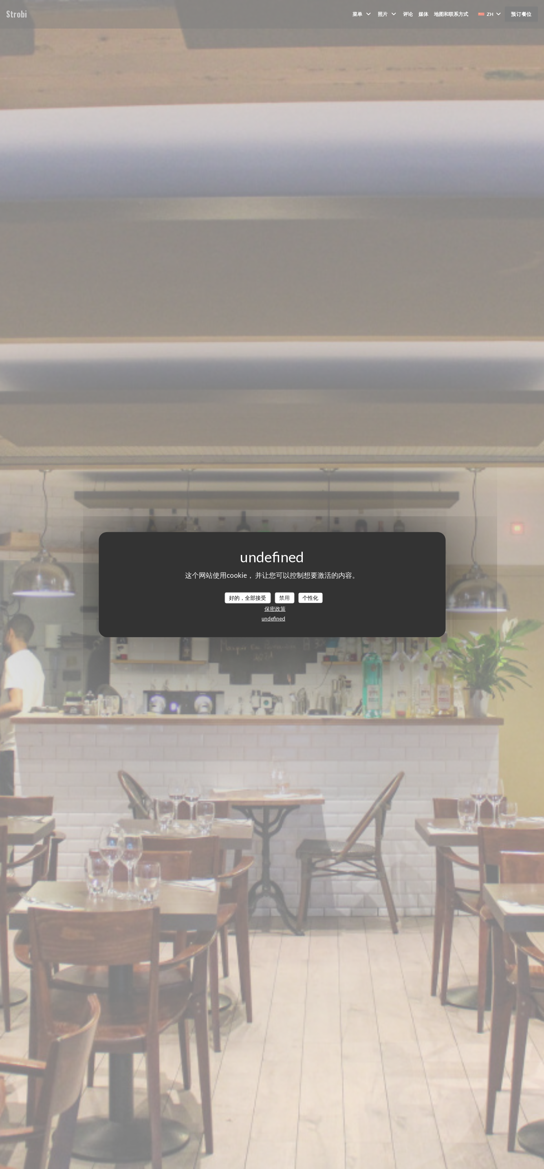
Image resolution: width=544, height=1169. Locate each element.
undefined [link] (273, 618)
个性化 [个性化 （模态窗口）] (310, 597)
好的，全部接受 (247, 597)
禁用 (284, 597)
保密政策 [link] (275, 608)
